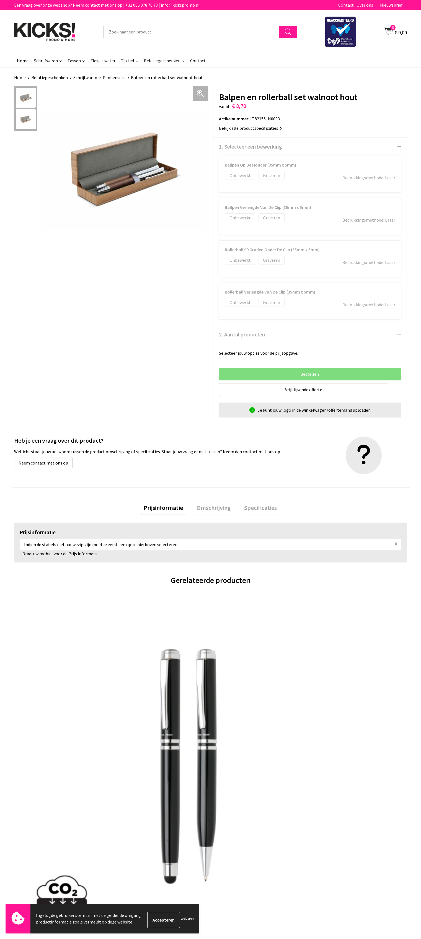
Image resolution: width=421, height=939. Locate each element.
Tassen (74, 60)
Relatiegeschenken (162, 60)
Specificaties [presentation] (255, 509)
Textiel (127, 60)
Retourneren (229, 813)
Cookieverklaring (331, 805)
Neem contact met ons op (43, 462)
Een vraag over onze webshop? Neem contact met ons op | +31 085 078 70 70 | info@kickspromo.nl (107, 5)
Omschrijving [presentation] (214, 509)
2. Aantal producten (242, 334)
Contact (346, 5)
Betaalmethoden (233, 805)
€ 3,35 (229, 706)
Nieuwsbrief (391, 5)
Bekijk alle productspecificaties (250, 128)
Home (23, 60)
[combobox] (191, 32)
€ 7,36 (327, 706)
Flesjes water (103, 60)
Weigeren (187, 920)
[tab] (168, 509)
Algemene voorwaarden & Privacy (346, 796)
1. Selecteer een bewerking (250, 146)
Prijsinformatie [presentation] (168, 509)
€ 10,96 (34, 706)
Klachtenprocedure (138, 821)
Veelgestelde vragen (139, 805)
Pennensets (114, 77)
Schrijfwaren (46, 60)
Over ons (365, 5)
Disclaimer (325, 813)
